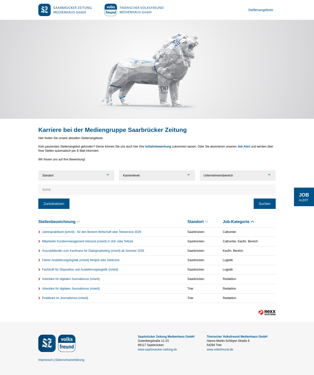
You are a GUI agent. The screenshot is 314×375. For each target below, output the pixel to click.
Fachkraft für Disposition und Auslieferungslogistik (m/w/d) (80, 269)
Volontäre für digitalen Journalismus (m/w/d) (71, 279)
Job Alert (243, 146)
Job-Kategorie (238, 222)
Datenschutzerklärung (69, 360)
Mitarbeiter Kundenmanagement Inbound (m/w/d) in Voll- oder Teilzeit (87, 241)
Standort (197, 222)
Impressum (45, 360)
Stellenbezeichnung (59, 222)
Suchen (264, 204)
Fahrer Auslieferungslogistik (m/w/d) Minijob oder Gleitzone (80, 260)
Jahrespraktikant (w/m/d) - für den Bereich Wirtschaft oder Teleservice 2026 (91, 232)
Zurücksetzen (54, 204)
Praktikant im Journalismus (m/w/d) (65, 298)
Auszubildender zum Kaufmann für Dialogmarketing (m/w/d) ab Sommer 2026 (93, 250)
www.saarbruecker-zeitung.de (157, 349)
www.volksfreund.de (220, 349)
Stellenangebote (260, 10)
